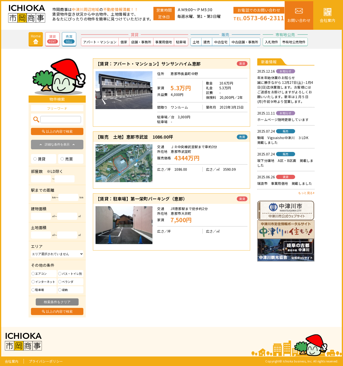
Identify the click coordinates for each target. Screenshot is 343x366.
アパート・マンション (99, 42)
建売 (206, 42)
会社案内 (12, 361)
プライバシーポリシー (46, 361)
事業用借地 (163, 42)
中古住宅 (220, 42)
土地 (196, 42)
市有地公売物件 (294, 42)
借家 (124, 42)
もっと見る (306, 193)
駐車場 (181, 42)
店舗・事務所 (141, 42)
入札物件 (271, 42)
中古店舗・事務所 (245, 42)
